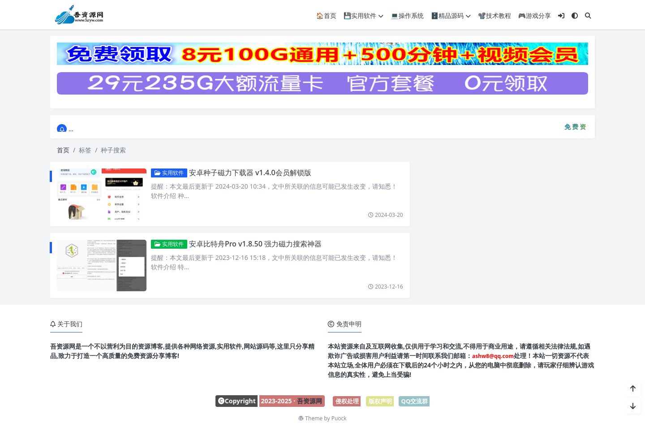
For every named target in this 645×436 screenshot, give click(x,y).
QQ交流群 (414, 401)
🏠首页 (326, 15)
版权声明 (380, 401)
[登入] (561, 15)
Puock (339, 418)
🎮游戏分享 (534, 15)
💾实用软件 (363, 15)
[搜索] (588, 15)
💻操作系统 (407, 15)
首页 (63, 150)
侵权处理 (347, 401)
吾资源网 (309, 401)
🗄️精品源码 (451, 15)
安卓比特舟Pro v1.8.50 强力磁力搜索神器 (252, 244)
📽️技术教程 (494, 15)
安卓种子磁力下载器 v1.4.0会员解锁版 (247, 172)
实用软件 (166, 173)
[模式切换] (574, 15)
